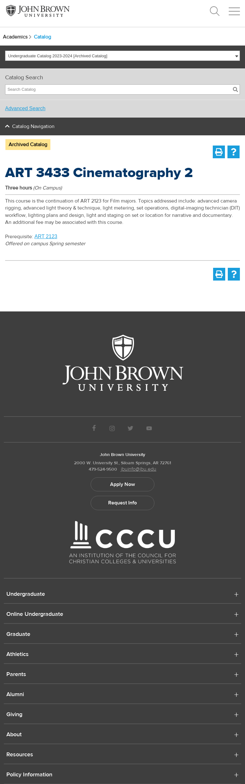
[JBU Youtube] (149, 429)
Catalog (42, 37)
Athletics (17, 655)
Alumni (15, 695)
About (14, 735)
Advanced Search (25, 108)
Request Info (122, 503)
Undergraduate (25, 594)
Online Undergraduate (34, 614)
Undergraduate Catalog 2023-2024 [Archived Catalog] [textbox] (58, 55)
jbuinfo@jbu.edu (138, 469)
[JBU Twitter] (130, 429)
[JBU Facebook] (93, 429)
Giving (14, 715)
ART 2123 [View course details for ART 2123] (45, 236)
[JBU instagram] (112, 429)
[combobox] (122, 56)
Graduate (18, 634)
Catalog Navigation (33, 126)
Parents (16, 675)
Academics (18, 37)
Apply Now (122, 484)
